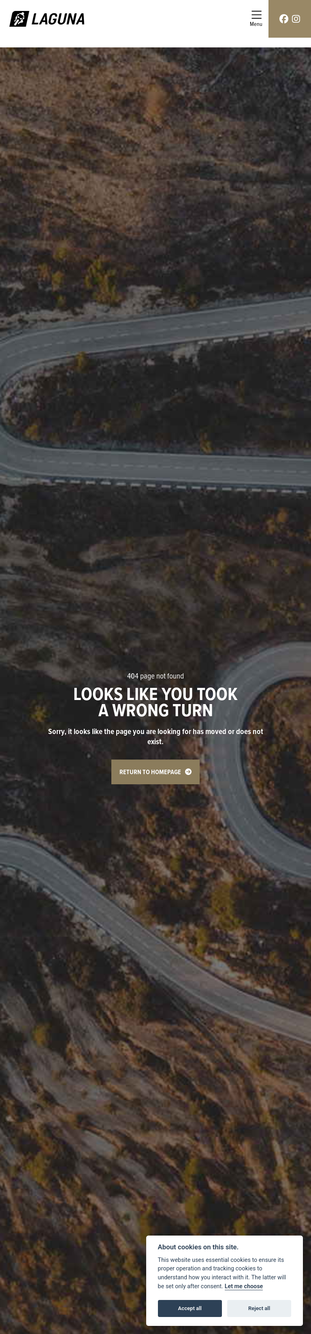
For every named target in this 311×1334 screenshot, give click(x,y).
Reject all (259, 1308)
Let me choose (244, 1286)
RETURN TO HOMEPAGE (150, 772)
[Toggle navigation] (256, 19)
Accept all (190, 1308)
